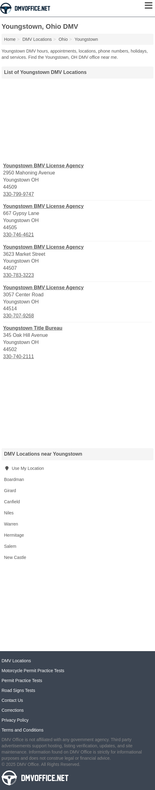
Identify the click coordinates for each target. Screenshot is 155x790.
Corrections (13, 710)
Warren (11, 524)
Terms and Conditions (22, 730)
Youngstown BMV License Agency (43, 165)
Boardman (14, 479)
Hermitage (14, 535)
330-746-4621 (18, 234)
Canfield (12, 501)
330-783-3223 (18, 275)
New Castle (15, 557)
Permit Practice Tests (22, 680)
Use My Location (24, 468)
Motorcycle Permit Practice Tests (33, 670)
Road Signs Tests (18, 690)
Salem (10, 546)
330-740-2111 (18, 356)
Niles (9, 512)
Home (9, 39)
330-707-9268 (18, 315)
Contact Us (12, 700)
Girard (10, 490)
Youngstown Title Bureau (32, 328)
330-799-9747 (18, 194)
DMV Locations (16, 660)
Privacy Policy (15, 720)
